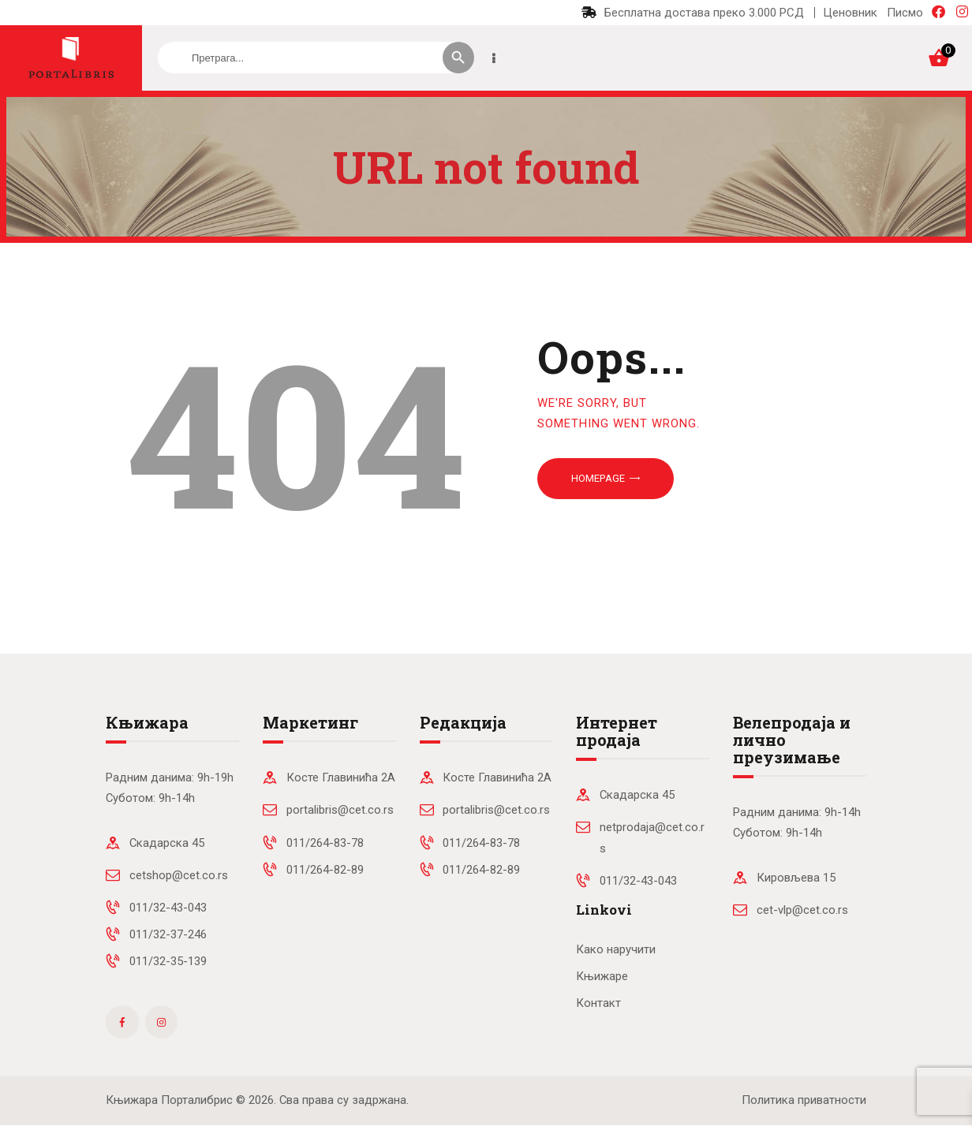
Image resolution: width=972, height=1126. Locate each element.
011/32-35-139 (168, 961)
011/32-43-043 (168, 907)
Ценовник (850, 13)
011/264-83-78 (325, 843)
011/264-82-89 (325, 870)
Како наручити (616, 949)
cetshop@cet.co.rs (178, 875)
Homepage (598, 478)
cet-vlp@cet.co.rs (802, 910)
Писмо (905, 13)
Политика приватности (804, 1100)
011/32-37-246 (168, 934)
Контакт (598, 1003)
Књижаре (602, 976)
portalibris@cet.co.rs (340, 810)
